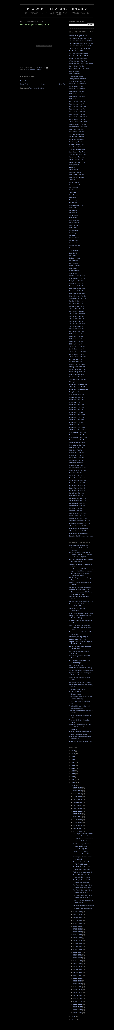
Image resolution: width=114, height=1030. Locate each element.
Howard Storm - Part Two (77, 516)
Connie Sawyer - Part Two (77, 500)
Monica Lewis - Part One (77, 442)
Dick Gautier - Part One (76, 91)
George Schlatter (74, 243)
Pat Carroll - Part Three (76, 306)
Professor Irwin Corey (76, 185)
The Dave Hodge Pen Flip (77, 689)
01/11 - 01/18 (77, 1010)
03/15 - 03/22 (77, 984)
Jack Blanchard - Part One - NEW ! (80, 38)
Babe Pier (72, 235)
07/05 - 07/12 (77, 937)
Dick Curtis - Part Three (76, 339)
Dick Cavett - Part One (76, 175)
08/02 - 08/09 (77, 926)
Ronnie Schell (73, 240)
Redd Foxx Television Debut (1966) (80, 668)
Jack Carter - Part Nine (76, 147)
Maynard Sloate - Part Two (77, 205)
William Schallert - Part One (78, 58)
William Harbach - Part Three (78, 389)
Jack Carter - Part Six (76, 321)
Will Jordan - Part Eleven (77, 425)
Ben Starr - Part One (75, 508)
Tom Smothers (74, 250)
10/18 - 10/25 (77, 817)
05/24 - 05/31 (77, 955)
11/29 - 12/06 (77, 799)
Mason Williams (74, 271)
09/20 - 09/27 (77, 828)
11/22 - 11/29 (77, 802)
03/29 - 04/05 (77, 978)
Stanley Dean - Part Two (77, 367)
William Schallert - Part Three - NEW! (81, 63)
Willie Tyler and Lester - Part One (80, 521)
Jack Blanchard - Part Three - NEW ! (81, 43)
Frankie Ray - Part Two (76, 144)
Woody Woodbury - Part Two (78, 528)
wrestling (40, 69)
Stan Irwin (72, 207)
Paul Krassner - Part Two (77, 104)
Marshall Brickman (75, 172)
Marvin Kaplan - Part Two (77, 435)
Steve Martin (73, 217)
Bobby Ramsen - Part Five (77, 488)
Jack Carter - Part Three (77, 313)
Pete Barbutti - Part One (77, 286)
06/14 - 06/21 (77, 946)
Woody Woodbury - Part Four (78, 533)
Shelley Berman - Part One (78, 296)
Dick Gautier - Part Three (77, 96)
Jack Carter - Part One (76, 308)
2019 (73, 756)
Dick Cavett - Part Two (76, 177)
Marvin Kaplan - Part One (77, 432)
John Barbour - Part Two (77, 152)
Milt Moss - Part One (75, 473)
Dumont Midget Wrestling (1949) (83, 905)
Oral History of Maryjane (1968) (79, 637)
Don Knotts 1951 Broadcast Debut (80, 587)
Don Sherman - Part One (77, 503)
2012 (73, 777)
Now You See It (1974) (80, 849)
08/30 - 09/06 (77, 914)
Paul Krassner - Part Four (77, 109)
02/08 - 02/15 (77, 998)
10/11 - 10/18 (77, 820)
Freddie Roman (74, 238)
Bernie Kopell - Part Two (77, 86)
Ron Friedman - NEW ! (76, 51)
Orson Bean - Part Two (76, 159)
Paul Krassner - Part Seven (78, 116)
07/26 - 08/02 (77, 929)
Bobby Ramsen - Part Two (77, 480)
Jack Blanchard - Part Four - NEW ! (80, 46)
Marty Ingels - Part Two (76, 394)
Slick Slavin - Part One (76, 132)
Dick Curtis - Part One (76, 334)
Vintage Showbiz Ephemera (78, 734)
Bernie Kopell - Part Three (77, 84)
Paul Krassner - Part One (77, 101)
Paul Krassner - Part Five (77, 111)
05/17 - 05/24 (77, 958)
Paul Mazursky (74, 220)
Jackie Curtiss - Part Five (77, 354)
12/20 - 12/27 (77, 791)
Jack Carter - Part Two (76, 311)
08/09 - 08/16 (77, 923)
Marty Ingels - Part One (76, 392)
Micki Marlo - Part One (76, 458)
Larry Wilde (73, 268)
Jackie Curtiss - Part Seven (78, 121)
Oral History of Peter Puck (77, 639)
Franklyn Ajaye (74, 164)
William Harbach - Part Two (78, 387)
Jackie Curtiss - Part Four (77, 356)
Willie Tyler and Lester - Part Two (79, 523)
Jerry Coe (72, 180)
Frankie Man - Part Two (76, 455)
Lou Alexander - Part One (77, 276)
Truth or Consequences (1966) (83, 872)
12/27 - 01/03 (77, 788)
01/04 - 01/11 (77, 1013)
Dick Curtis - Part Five (76, 344)
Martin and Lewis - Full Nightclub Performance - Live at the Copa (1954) (80, 627)
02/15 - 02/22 (77, 995)
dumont (32, 69)
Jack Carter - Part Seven (77, 324)
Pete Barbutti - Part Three (77, 291)
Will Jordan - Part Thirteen (77, 430)
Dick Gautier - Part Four (76, 99)
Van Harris (72, 197)
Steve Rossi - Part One (76, 493)
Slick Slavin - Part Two (76, 134)
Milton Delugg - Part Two (77, 372)
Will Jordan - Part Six (76, 412)
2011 (73, 779)
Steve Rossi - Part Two (76, 495)
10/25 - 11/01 (77, 814)
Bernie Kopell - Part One (77, 89)
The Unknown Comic (76, 76)
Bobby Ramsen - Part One (77, 478)
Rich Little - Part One (76, 447)
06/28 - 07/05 (77, 940)
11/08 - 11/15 (77, 808)
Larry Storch (73, 253)
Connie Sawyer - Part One (77, 498)
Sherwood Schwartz (75, 245)
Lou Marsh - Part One (76, 463)
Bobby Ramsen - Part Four (78, 485)
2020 (73, 753)
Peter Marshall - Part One (77, 468)
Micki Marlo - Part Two (76, 460)
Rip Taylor (72, 255)
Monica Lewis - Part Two (77, 445)
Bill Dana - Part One (75, 359)
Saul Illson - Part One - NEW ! (79, 53)
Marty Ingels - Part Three (77, 397)
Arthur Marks (73, 215)
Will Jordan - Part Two (76, 402)
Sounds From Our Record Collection (81, 670)
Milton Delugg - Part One (77, 369)
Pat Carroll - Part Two (76, 303)
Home (43, 84)
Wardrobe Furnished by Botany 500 (80, 741)
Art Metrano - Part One (76, 137)
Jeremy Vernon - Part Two (77, 81)
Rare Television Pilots (76, 665)
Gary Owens (73, 228)
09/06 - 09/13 (77, 912)
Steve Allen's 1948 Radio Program (80, 682)
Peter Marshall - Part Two (77, 470)
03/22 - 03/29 (77, 981)
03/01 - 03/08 (77, 989)
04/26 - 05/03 (77, 966)
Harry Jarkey (73, 210)
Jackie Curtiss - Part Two (77, 349)
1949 (27, 69)
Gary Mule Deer (74, 74)
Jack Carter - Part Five (76, 318)
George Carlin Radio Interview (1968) (81, 601)
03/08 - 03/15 (77, 987)
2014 (73, 771)
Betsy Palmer (73, 230)
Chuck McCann (74, 223)
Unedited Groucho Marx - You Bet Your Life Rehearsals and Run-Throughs (80, 727)
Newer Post (24, 84)
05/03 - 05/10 (77, 963)
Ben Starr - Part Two (75, 511)
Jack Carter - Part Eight (76, 326)
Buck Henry (73, 200)
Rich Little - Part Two (76, 450)
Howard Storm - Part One (77, 513)
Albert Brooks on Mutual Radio (79, 545)
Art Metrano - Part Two (76, 139)
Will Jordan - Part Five (76, 409)
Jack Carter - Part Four (76, 316)
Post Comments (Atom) (36, 88)
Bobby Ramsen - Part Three (78, 483)
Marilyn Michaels (74, 225)
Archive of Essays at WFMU (78, 36)
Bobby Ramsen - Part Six (77, 490)
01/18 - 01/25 (77, 1007)
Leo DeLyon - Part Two (76, 377)
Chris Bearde (73, 169)
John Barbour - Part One (77, 149)
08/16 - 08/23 (77, 920)
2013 (73, 774)
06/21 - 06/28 (77, 943)
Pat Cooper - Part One (76, 329)
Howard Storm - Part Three (78, 518)
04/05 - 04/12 (77, 975)
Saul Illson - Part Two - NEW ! (78, 56)
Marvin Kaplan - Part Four (77, 440)
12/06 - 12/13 (77, 796)
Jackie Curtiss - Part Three (77, 351)
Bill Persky (72, 233)
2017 (73, 762)
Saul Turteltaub (74, 71)
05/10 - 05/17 (77, 961)
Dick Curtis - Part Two (76, 336)
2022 (73, 751)
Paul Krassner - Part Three (77, 106)
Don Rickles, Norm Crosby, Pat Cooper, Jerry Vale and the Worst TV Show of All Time (80, 592)
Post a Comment (25, 81)
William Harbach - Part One (78, 384)
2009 (73, 785)
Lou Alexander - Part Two (77, 278)
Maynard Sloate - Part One (78, 124)
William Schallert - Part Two (78, 61)
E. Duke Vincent (74, 258)
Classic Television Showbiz (57, 9)
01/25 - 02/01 (77, 1004)
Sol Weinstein (73, 263)
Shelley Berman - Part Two (77, 298)
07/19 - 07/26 (77, 932)
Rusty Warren (73, 260)
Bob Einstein (73, 190)
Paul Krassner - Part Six (77, 114)
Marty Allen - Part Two (76, 283)
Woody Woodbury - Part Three (79, 531)
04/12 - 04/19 (77, 972)
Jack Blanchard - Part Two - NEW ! (80, 41)
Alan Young (73, 273)
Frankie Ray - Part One (76, 142)
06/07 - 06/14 (77, 949)
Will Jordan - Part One (76, 399)
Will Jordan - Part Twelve (77, 427)
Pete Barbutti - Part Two (77, 288)
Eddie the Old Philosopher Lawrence (81, 536)
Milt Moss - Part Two (75, 475)
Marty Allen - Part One (76, 281)
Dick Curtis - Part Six (76, 129)
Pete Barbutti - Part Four (77, 293)
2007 (73, 1019)
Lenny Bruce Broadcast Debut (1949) (81, 613)
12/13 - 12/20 (77, 794)
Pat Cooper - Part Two (76, 331)
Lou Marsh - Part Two (76, 465)
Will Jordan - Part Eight (76, 417)
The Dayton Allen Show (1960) (82, 908)
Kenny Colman (74, 182)
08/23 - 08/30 (77, 917)
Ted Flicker (72, 192)
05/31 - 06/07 (77, 952)
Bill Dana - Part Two (75, 361)
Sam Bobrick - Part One (76, 66)
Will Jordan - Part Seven (77, 415)
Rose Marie (73, 212)
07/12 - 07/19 (77, 935)
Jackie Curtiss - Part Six (77, 119)
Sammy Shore (73, 248)
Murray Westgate (74, 266)
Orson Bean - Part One (76, 157)
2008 (73, 1016)
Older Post (62, 84)
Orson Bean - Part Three (77, 162)
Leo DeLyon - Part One (76, 374)
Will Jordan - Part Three (76, 404)
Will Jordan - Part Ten (76, 422)
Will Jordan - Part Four (76, 407)
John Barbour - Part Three (77, 154)
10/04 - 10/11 (77, 822)
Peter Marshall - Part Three (78, 126)
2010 (73, 782)
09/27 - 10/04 (77, 825)
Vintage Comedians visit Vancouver (80, 731)
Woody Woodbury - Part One (78, 526)
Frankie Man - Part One (76, 452)
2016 (73, 765)
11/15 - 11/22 (77, 805)
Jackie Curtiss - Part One (77, 346)
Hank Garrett (73, 195)
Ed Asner (72, 167)
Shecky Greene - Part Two (77, 382)
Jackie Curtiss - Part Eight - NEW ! (80, 48)
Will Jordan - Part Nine (76, 420)
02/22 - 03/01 (77, 992)
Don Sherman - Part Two (77, 506)
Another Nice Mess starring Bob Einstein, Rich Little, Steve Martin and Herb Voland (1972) (80, 555)
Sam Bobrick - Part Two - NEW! (79, 68)
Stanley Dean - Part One (77, 364)
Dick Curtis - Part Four (76, 341)
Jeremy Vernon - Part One (77, 79)
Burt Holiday (73, 202)
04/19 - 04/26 (77, 969)
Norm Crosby (73, 187)
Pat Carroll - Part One (76, 301)
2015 (73, 768)
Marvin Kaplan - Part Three (78, 437)
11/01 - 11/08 (77, 811)
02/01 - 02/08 (77, 1001)
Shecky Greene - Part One (77, 379)
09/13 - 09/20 (77, 831)
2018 (73, 759)
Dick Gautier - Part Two (76, 94)
